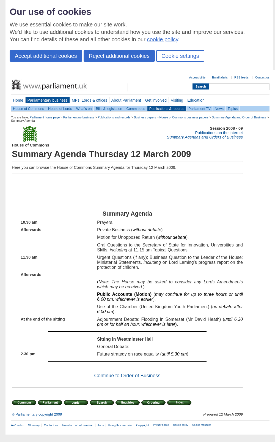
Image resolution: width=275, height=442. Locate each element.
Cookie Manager (201, 425)
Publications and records (114, 117)
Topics (233, 109)
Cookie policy (180, 425)
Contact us (262, 77)
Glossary (34, 425)
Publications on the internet (219, 133)
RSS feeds (241, 77)
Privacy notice (161, 425)
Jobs (100, 425)
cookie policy (162, 39)
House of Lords (60, 109)
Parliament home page (45, 117)
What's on (84, 109)
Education (196, 100)
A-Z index (17, 425)
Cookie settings (180, 56)
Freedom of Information (77, 425)
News (219, 109)
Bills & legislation (109, 109)
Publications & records (166, 109)
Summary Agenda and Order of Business (239, 117)
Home (18, 100)
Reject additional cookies (119, 56)
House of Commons (28, 109)
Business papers (145, 117)
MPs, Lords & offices (89, 100)
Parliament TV (199, 109)
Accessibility (197, 77)
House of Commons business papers (184, 117)
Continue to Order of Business (127, 375)
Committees (135, 109)
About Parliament (126, 100)
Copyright (142, 425)
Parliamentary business (48, 100)
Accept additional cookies (46, 56)
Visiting (177, 100)
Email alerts (220, 77)
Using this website (120, 425)
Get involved (156, 100)
